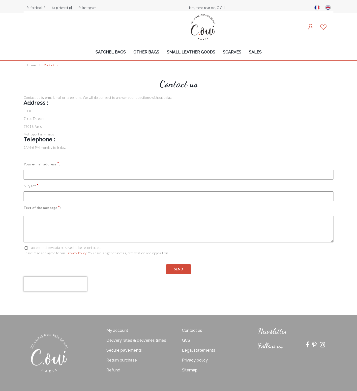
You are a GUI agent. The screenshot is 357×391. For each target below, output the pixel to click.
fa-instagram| (88, 8)
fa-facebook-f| (36, 8)
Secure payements (124, 350)
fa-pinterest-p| (62, 8)
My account (117, 330)
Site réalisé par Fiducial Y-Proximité (178, 309)
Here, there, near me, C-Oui (206, 8)
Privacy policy (195, 360)
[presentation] (55, 284)
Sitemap (190, 370)
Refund (113, 370)
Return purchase (121, 360)
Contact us (192, 330)
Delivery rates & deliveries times (136, 340)
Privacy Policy (76, 253)
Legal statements (198, 350)
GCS (186, 340)
